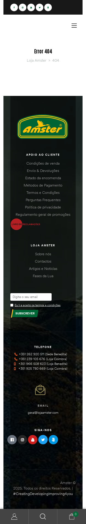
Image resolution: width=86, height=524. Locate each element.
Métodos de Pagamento (43, 185)
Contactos (43, 261)
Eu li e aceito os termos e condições (38, 305)
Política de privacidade (43, 207)
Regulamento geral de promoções (43, 214)
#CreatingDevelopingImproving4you (43, 493)
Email (43, 405)
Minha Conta (14, 516)
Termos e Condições (43, 192)
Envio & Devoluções (43, 170)
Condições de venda (43, 163)
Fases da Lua (43, 276)
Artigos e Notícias (43, 268)
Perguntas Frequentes (43, 199)
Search (43, 516)
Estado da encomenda (43, 178)
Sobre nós (43, 254)
